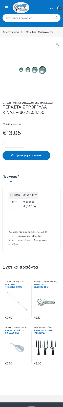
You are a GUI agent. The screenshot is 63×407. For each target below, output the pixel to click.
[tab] (11, 178)
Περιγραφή (11, 176)
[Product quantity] (14, 144)
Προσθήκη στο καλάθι (28, 155)
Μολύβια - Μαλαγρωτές (39, 32)
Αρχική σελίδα (11, 32)
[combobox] (27, 18)
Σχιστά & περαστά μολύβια (40, 103)
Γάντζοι (8, 281)
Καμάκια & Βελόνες (43, 327)
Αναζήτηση (55, 18)
